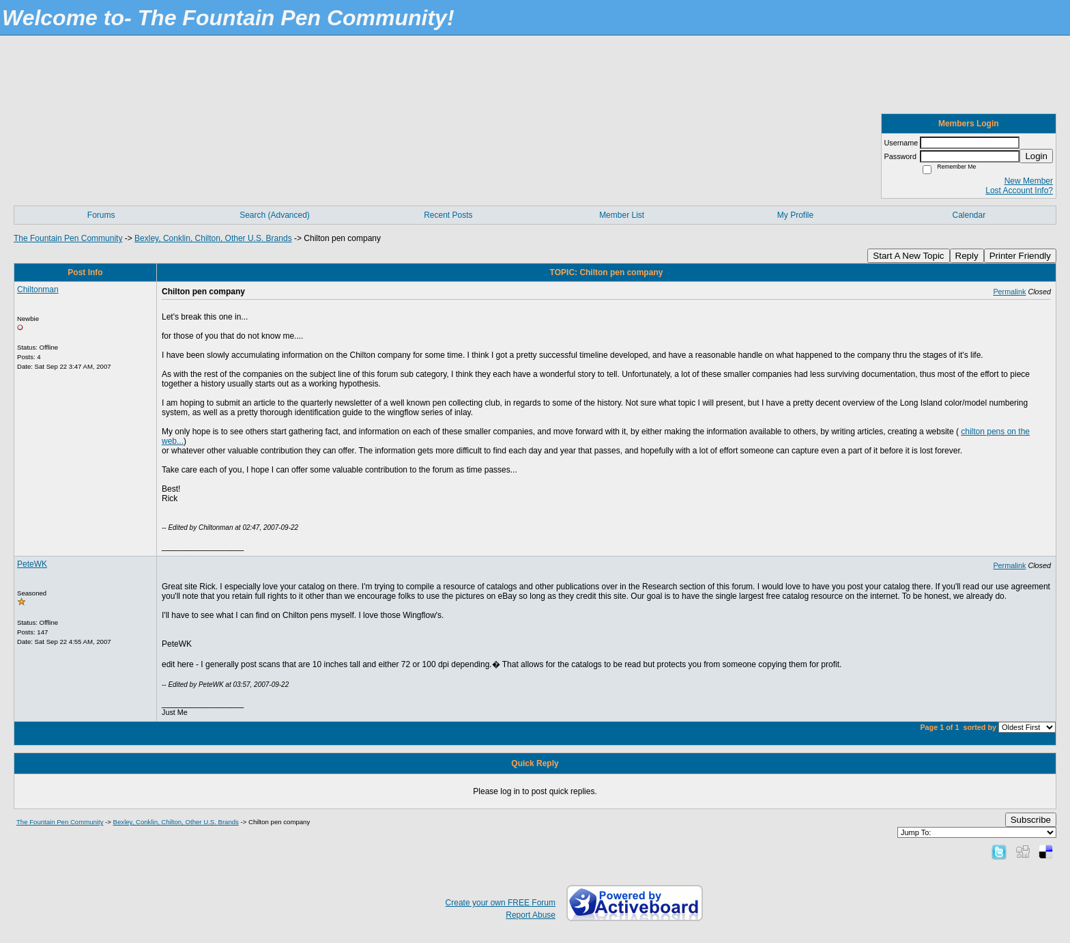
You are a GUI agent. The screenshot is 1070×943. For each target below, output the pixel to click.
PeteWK (32, 564)
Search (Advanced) (275, 215)
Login (1036, 156)
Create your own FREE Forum (500, 902)
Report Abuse (530, 915)
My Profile (795, 215)
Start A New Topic (908, 256)
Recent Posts (448, 215)
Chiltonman (38, 289)
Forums (101, 215)
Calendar (968, 215)
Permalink (1009, 291)
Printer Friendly (1020, 256)
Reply (967, 256)
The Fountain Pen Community (68, 238)
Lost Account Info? (1019, 190)
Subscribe (1031, 820)
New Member (1028, 181)
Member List (621, 215)
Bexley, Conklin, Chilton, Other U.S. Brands (213, 238)
